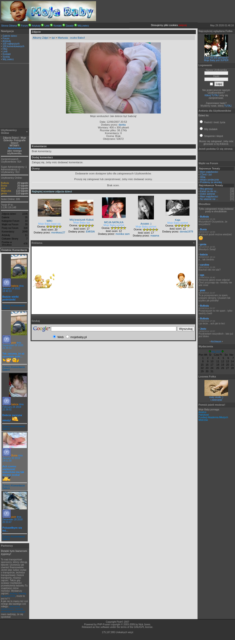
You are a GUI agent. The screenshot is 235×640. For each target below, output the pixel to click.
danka (122, 124)
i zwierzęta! (216, 400)
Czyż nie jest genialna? (216, 57)
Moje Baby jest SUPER (216, 60)
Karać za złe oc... (209, 191)
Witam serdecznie (209, 179)
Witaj (202, 177)
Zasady (70, 25)
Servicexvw (14, 148)
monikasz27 (58, 232)
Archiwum (216, 341)
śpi (53, 37)
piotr (3, 188)
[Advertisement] (14, 96)
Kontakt (58, 25)
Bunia (4, 185)
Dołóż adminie (207, 194)
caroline (204, 264)
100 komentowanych (13, 46)
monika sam (122, 233)
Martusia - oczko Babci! (71, 37)
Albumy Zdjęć (41, 37)
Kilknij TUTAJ (212, 95)
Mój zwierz (83, 25)
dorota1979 (186, 231)
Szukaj (6, 56)
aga (202, 275)
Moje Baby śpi (82, 222)
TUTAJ (227, 105)
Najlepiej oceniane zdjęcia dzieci (52, 191)
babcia (14, 286)
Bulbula (5, 183)
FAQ (5, 49)
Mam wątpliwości (209, 172)
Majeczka (6, 191)
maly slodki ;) (216, 397)
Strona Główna (9, 25)
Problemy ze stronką (211, 182)
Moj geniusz (206, 188)
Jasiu (203, 328)
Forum (24, 25)
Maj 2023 (216, 351)
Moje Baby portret (114, 225)
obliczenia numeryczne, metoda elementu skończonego (13, 609)
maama (154, 235)
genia (4, 193)
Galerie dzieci (10, 36)
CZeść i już (206, 174)
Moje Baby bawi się (49, 223)
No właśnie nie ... (209, 199)
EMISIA (90, 231)
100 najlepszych (11, 43)
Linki (47, 25)
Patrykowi (203, 414)
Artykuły (36, 25)
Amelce (202, 412)
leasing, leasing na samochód (13, 594)
